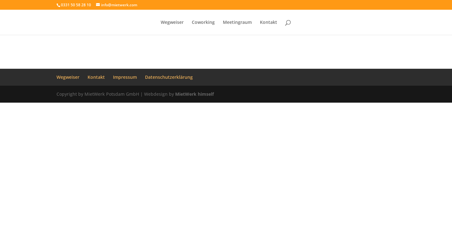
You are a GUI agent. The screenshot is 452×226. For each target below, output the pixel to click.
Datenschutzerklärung (169, 77)
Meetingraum (237, 22)
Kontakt (268, 22)
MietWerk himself (194, 94)
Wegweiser (172, 22)
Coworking (203, 22)
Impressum (125, 77)
